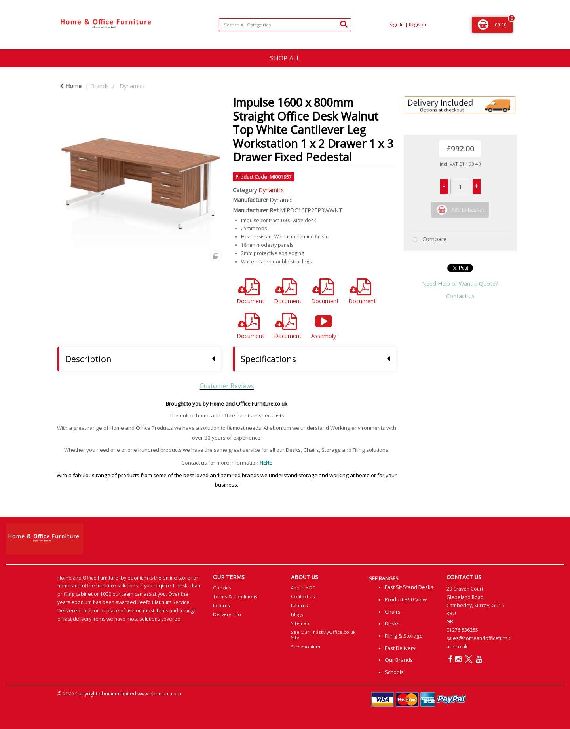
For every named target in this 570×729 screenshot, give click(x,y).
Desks (392, 623)
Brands (99, 86)
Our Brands (399, 659)
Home (71, 86)
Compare (427, 240)
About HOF (303, 588)
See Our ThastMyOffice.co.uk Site (323, 634)
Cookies (222, 588)
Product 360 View (406, 599)
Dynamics (132, 86)
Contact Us (303, 596)
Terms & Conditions (235, 596)
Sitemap (300, 623)
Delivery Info (227, 614)
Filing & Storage (404, 635)
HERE (266, 462)
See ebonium (305, 647)
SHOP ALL (285, 58)
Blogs (297, 614)
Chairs (393, 611)
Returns (221, 605)
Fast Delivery (400, 648)
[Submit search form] (344, 24)
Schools (394, 672)
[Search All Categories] (285, 24)
